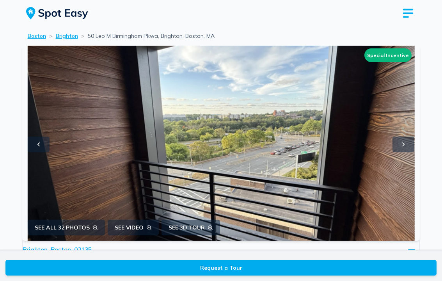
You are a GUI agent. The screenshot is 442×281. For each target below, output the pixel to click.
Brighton (67, 35)
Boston (37, 35)
